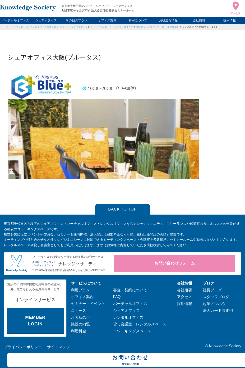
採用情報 (229, 20)
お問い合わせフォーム (174, 263)
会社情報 (199, 20)
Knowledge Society (225, 346)
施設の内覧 (80, 324)
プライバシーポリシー (23, 347)
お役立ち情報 (168, 20)
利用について (138, 20)
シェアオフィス (46, 20)
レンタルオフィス (128, 317)
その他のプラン (76, 20)
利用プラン (80, 290)
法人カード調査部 (218, 311)
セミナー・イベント (88, 304)
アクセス (184, 297)
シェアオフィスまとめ (121, 27)
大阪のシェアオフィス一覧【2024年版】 (157, 27)
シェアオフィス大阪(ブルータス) (199, 27)
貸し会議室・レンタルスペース (139, 324)
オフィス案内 (107, 20)
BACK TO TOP (122, 209)
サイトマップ (58, 347)
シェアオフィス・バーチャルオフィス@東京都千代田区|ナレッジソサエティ (47, 27)
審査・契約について (130, 290)
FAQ (117, 297)
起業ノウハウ (214, 304)
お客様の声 (80, 317)
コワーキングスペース (132, 331)
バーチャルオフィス (15, 20)
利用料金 (78, 331)
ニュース (78, 311)
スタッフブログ (216, 297)
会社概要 (184, 290)
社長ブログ (212, 290)
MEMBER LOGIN (35, 321)
